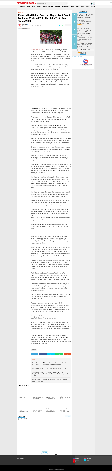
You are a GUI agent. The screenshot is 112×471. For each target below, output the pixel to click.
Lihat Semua (44, 452)
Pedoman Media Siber (56, 467)
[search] (52, 3)
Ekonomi (45, 6)
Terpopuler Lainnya (83, 50)
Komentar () (67, 25)
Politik (77, 6)
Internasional (65, 6)
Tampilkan (68, 416)
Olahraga (22, 12)
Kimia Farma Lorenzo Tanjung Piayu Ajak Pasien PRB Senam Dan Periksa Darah (85, 37)
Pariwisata (22, 6)
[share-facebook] (57, 25)
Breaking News (20, 458)
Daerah (72, 6)
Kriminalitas (94, 6)
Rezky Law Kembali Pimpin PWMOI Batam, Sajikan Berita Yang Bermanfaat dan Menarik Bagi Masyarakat (85, 16)
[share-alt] (34, 354)
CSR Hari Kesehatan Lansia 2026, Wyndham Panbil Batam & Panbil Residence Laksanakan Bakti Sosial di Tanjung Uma (85, 31)
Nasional (39, 6)
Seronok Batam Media (77, 56)
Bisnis (33, 6)
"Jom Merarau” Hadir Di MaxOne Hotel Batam (83, 22)
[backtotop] (56, 455)
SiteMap (63, 467)
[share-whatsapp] (63, 25)
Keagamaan (57, 6)
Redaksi (48, 467)
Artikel (87, 6)
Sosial (82, 6)
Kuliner (28, 6)
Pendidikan (50, 6)
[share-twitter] (60, 25)
